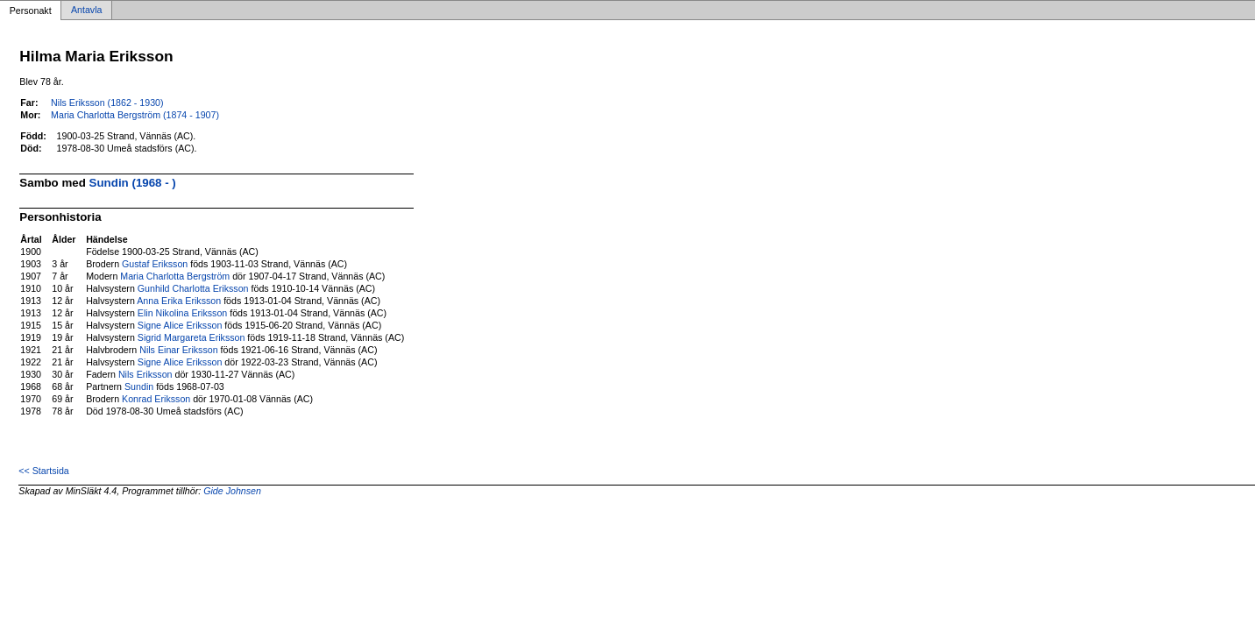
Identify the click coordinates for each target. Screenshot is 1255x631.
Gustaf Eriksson (155, 264)
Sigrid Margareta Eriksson (191, 337)
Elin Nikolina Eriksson (182, 313)
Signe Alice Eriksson (180, 325)
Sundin (138, 386)
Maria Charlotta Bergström (175, 276)
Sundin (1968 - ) (132, 182)
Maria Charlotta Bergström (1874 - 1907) (135, 115)
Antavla (87, 10)
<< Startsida (43, 470)
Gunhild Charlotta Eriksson (193, 288)
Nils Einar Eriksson (178, 349)
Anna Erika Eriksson (179, 300)
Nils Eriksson (145, 374)
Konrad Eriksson (156, 398)
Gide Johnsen (232, 491)
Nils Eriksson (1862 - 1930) (107, 102)
